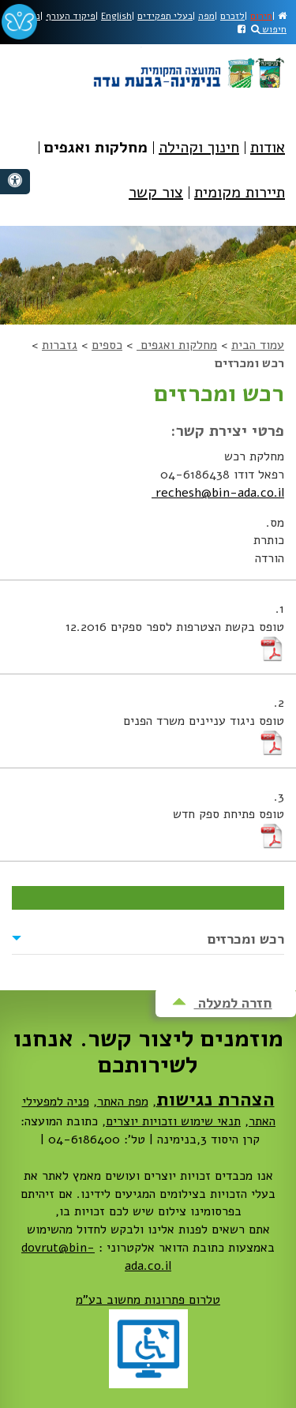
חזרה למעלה (222, 1002)
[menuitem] (267, 159)
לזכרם (232, 15)
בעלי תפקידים (165, 15)
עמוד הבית (257, 345)
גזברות (59, 345)
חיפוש (269, 29)
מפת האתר (122, 1101)
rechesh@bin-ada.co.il (218, 492)
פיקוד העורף (71, 15)
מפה (206, 15)
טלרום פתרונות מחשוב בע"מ (148, 1300)
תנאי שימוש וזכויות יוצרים (173, 1121)
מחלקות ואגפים (177, 345)
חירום (261, 15)
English (116, 15)
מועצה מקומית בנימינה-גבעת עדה (188, 67)
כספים (107, 345)
